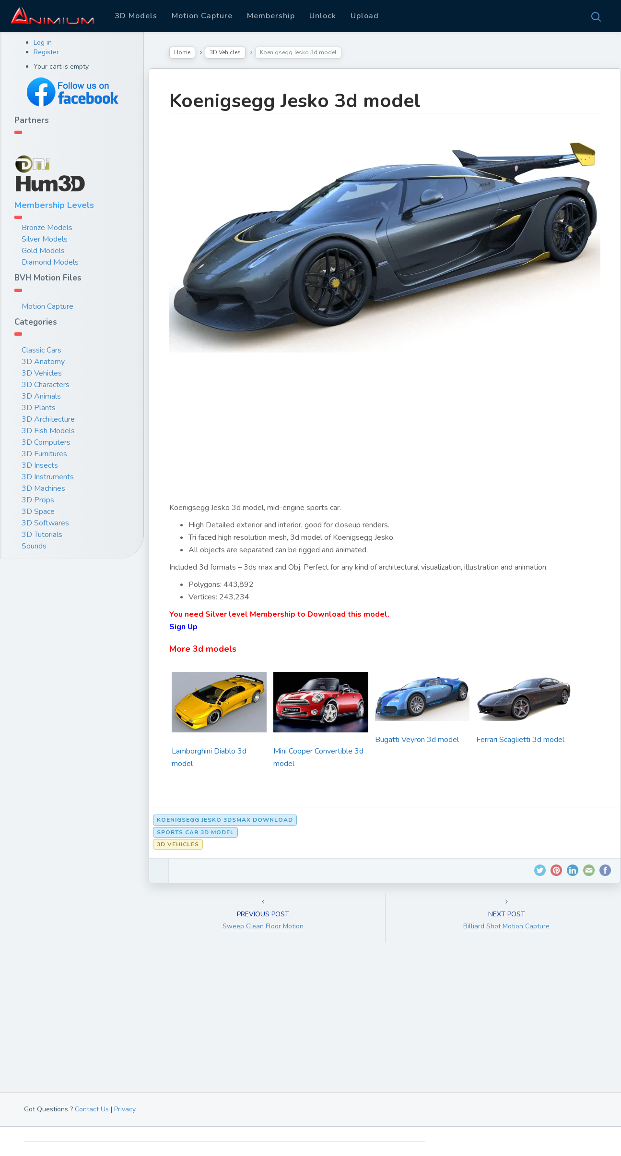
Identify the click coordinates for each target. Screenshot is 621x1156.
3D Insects (40, 465)
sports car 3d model (195, 832)
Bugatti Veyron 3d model (417, 739)
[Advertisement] (385, 434)
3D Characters (46, 384)
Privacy (125, 1109)
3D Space (38, 511)
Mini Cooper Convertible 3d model (318, 757)
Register (46, 52)
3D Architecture (48, 419)
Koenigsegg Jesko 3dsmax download (225, 820)
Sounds (34, 546)
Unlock (322, 16)
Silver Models (45, 239)
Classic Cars (41, 350)
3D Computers (46, 442)
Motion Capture (202, 16)
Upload (365, 16)
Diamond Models (50, 262)
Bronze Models (47, 227)
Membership (271, 16)
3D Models (136, 16)
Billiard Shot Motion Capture (506, 926)
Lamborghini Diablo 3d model (209, 757)
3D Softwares (45, 523)
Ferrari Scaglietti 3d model (520, 739)
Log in (43, 42)
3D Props (38, 500)
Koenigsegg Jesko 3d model (295, 101)
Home (182, 52)
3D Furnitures (44, 454)
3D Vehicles (42, 373)
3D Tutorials (42, 534)
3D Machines (43, 488)
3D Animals (41, 396)
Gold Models (43, 250)
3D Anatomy (43, 361)
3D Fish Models (48, 431)
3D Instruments (48, 477)
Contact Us (92, 1109)
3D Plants (39, 407)
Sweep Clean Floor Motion (263, 926)
